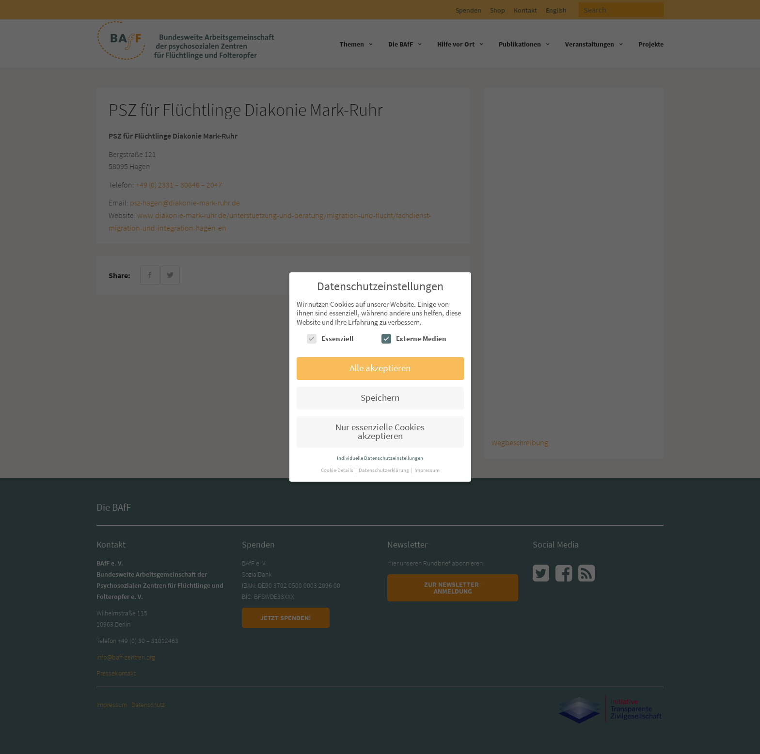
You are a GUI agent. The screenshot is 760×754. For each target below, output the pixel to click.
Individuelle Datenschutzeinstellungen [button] (380, 458)
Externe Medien (413, 339)
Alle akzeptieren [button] (380, 368)
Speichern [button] (380, 397)
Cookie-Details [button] (337, 470)
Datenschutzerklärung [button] (384, 470)
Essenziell (330, 339)
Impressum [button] (427, 470)
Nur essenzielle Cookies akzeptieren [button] (380, 432)
